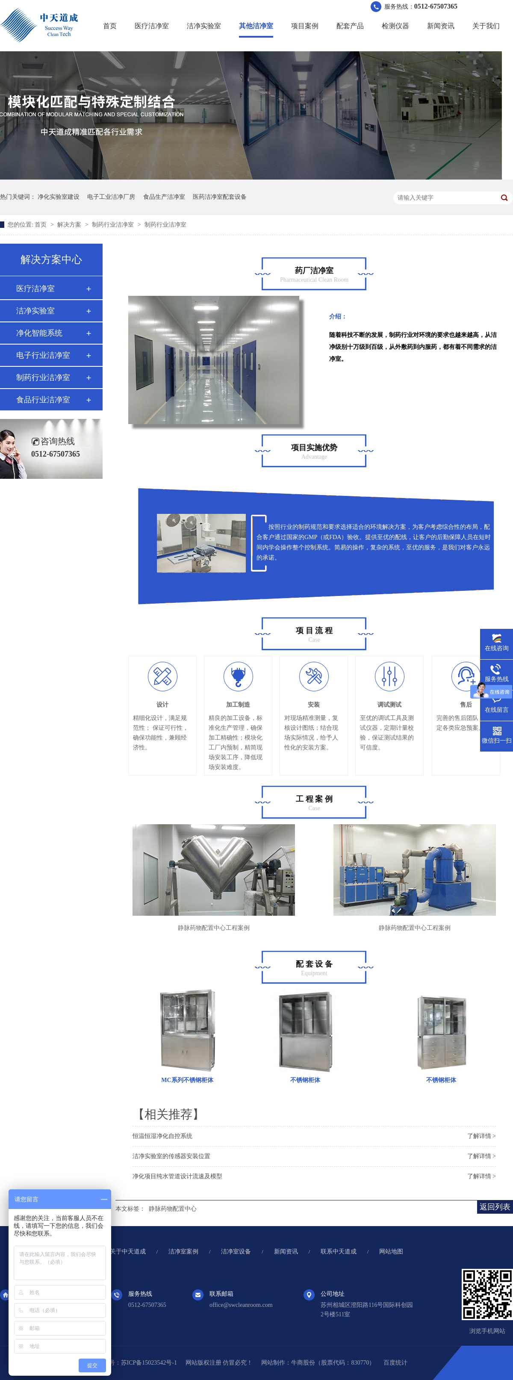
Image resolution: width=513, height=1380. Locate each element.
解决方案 (70, 224)
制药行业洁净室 (114, 224)
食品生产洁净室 (164, 197)
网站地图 (391, 1251)
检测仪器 (395, 25)
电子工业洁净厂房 (111, 197)
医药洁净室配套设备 (220, 197)
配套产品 (350, 25)
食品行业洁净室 (43, 399)
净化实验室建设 (59, 197)
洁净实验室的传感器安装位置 (171, 1156)
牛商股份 (303, 1362)
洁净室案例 (183, 1251)
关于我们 (486, 25)
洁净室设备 (236, 1251)
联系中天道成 (339, 1251)
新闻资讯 (440, 25)
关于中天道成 (128, 1251)
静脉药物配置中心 (173, 1209)
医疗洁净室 (152, 25)
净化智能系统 (39, 333)
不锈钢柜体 (305, 1080)
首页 (110, 25)
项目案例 (304, 25)
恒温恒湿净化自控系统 (162, 1136)
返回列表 (495, 1207)
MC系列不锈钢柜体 (187, 1080)
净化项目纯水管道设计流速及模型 (177, 1176)
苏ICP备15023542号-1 (149, 1362)
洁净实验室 (204, 25)
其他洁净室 (256, 25)
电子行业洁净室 (43, 355)
